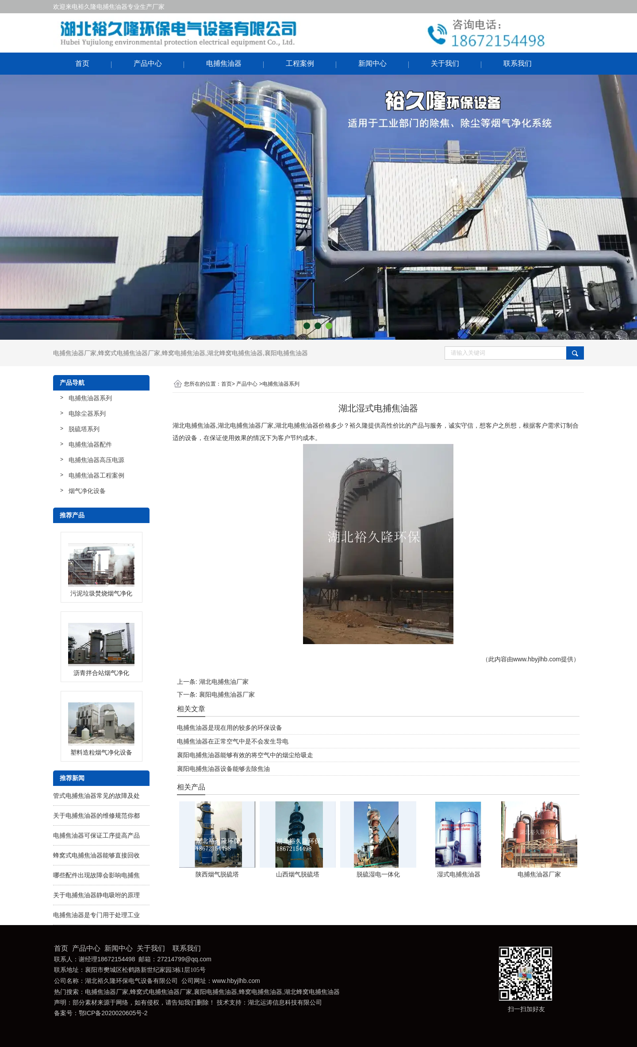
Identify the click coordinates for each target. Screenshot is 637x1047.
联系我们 (517, 63)
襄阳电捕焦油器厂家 (227, 694)
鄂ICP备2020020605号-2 (113, 1013)
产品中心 (148, 63)
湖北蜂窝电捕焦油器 (235, 353)
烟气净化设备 (87, 490)
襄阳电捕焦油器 (286, 353)
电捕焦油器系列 (90, 398)
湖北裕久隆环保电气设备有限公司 (131, 981)
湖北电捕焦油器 (194, 425)
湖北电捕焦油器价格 (303, 425)
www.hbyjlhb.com (537, 659)
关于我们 (445, 63)
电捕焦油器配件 (90, 444)
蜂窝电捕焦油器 (183, 353)
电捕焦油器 (224, 63)
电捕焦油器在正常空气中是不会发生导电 (232, 741)
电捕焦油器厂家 (74, 353)
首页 (82, 63)
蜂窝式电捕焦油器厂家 (129, 353)
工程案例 (300, 63)
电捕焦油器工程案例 (96, 475)
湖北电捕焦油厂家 (224, 681)
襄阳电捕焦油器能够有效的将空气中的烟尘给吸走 (245, 755)
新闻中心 (372, 63)
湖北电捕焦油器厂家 (245, 425)
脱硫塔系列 (84, 428)
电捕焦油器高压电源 (96, 459)
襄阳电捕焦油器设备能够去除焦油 (223, 768)
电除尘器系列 (87, 413)
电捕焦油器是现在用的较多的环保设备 (229, 727)
